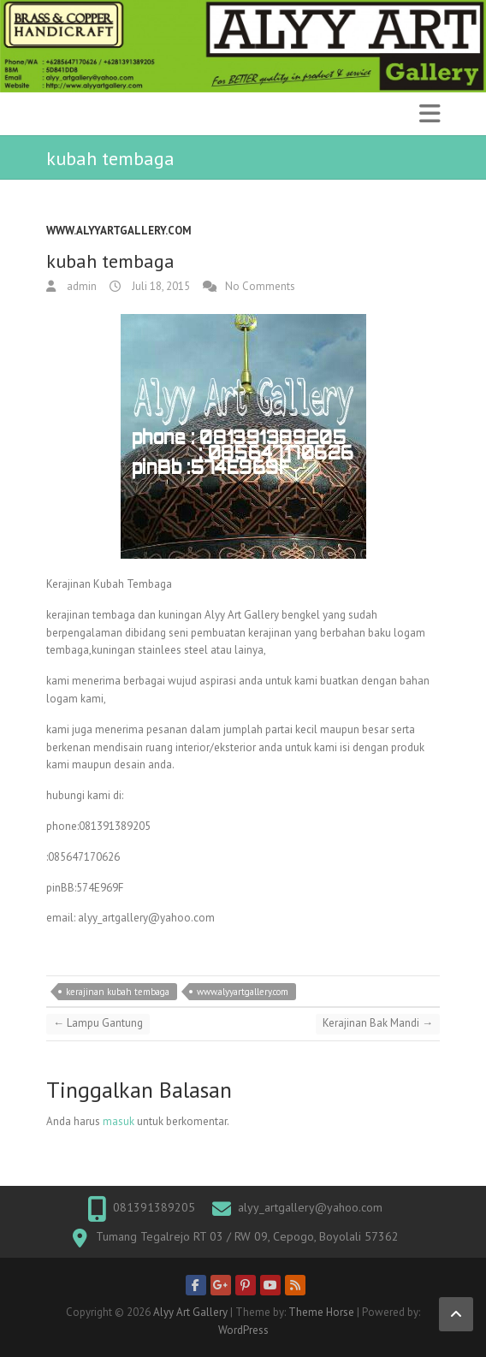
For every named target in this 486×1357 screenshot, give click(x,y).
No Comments (260, 286)
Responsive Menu (429, 113)
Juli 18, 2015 (159, 286)
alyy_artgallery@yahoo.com (310, 1207)
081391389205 (154, 1207)
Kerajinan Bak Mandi (378, 1023)
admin (80, 286)
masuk (118, 1121)
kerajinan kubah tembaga (117, 992)
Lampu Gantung (98, 1023)
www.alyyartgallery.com (119, 230)
